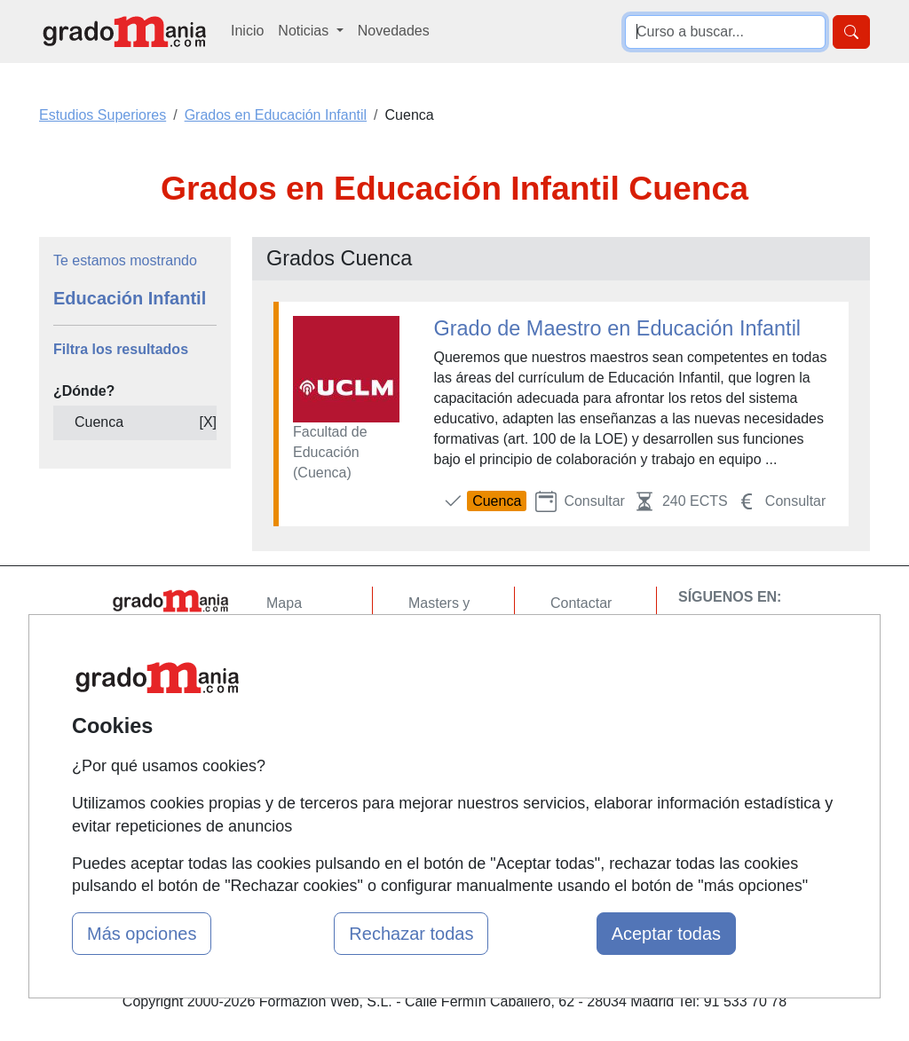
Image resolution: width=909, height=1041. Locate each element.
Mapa (284, 603)
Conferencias (450, 692)
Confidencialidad (602, 637)
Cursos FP (442, 658)
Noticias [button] (305, 30)
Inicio (247, 30)
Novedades (394, 30)
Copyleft (576, 706)
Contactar (581, 603)
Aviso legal (584, 672)
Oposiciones (447, 781)
